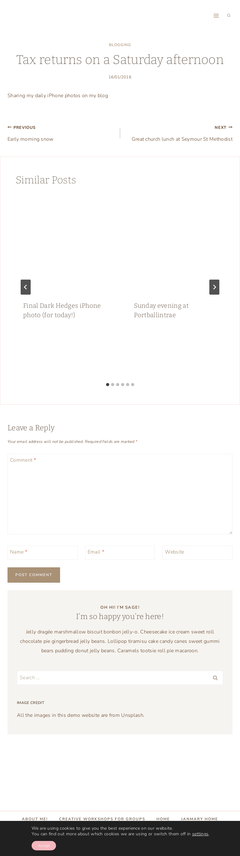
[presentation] (65, 244)
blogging (120, 44)
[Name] (43, 553)
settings (200, 834)
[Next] (214, 287)
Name (18, 552)
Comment (23, 460)
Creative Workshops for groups (102, 819)
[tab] (107, 384)
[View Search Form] (228, 15)
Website (174, 552)
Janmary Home (199, 819)
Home (163, 819)
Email (96, 552)
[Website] (197, 553)
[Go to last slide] (26, 287)
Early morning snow (61, 133)
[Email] (120, 553)
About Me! (35, 819)
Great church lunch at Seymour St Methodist (179, 133)
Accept (44, 845)
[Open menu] (216, 15)
